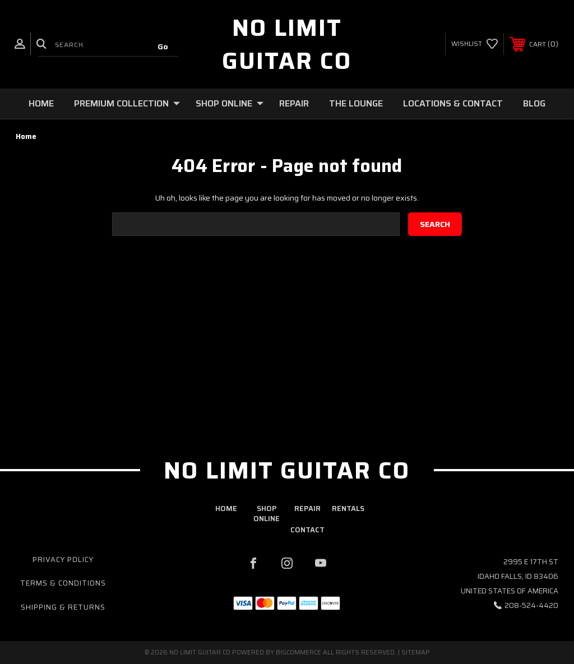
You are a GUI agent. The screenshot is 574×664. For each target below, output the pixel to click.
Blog (534, 103)
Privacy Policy (63, 559)
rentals (348, 508)
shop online (266, 513)
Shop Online (229, 103)
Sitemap (415, 652)
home (226, 508)
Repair (294, 103)
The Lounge (356, 103)
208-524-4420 (531, 605)
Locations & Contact (453, 103)
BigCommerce (298, 652)
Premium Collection (127, 103)
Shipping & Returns (63, 607)
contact (307, 530)
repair (307, 508)
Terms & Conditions (63, 583)
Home (41, 103)
